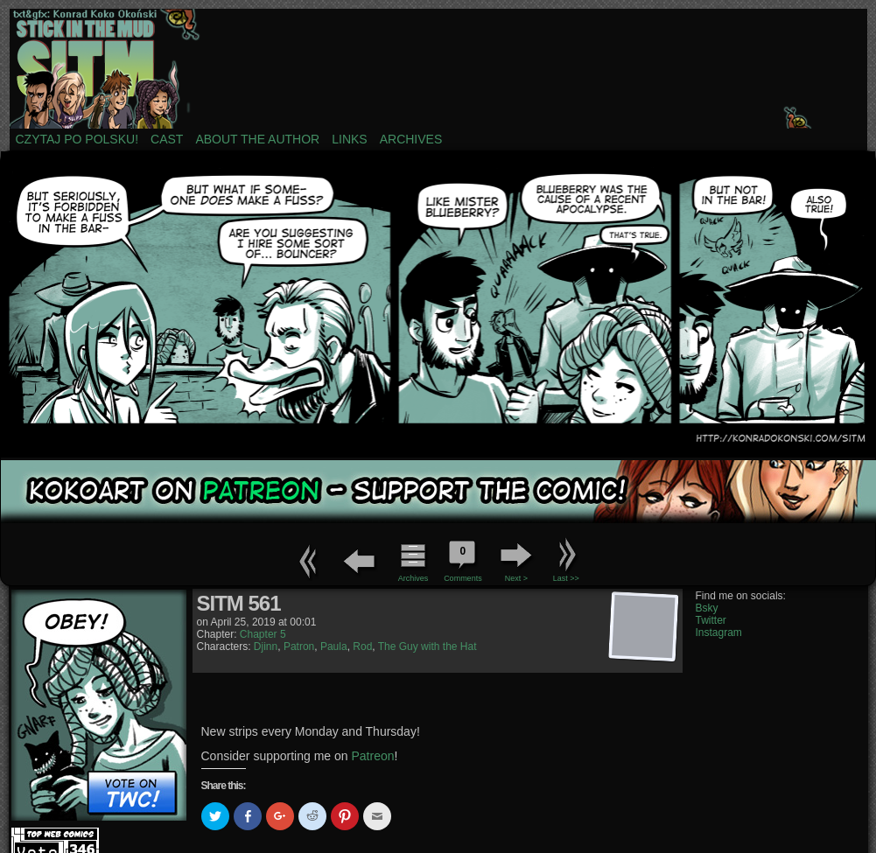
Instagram (719, 632)
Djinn (265, 646)
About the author (257, 139)
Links (349, 139)
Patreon (373, 756)
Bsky (707, 608)
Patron (299, 646)
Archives (411, 139)
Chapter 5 (263, 634)
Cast (167, 139)
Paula (333, 646)
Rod (362, 646)
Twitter (711, 620)
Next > (516, 578)
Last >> (566, 578)
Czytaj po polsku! (77, 139)
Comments (463, 559)
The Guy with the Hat (427, 646)
